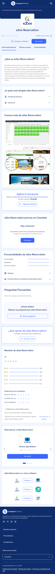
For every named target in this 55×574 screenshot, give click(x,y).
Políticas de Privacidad (10, 569)
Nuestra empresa (27, 529)
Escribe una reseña (45, 417)
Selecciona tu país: (10, 550)
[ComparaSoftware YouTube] (7, 521)
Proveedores (27, 536)
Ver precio (38, 41)
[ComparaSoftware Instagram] (15, 521)
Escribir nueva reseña (44, 36)
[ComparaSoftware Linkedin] (4, 521)
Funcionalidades (40, 47)
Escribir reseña (27, 338)
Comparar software (19, 41)
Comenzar (27, 240)
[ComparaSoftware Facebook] (11, 521)
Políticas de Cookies (24, 569)
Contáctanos (27, 542)
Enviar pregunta (27, 316)
